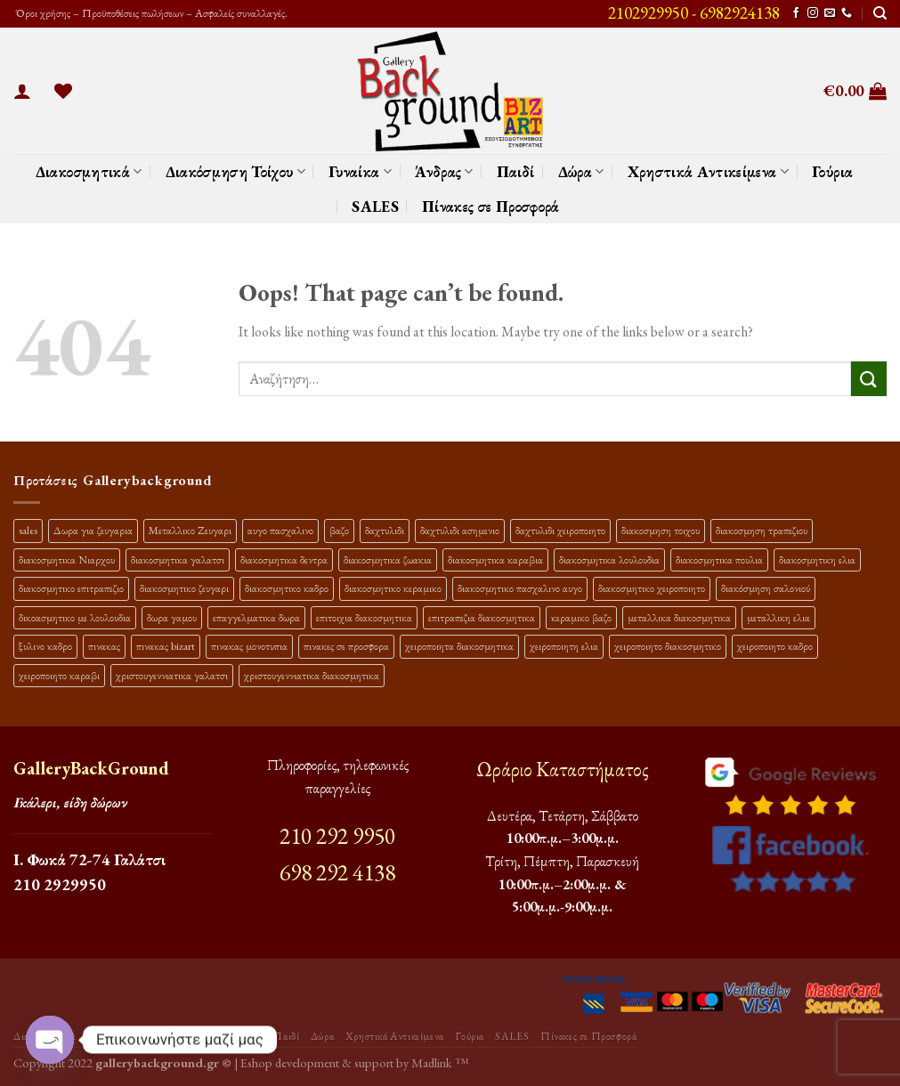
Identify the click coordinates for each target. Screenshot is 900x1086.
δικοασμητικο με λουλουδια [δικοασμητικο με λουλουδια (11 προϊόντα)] (75, 617)
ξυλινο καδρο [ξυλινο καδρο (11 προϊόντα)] (45, 645)
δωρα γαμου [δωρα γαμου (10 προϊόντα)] (172, 617)
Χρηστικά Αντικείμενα (709, 171)
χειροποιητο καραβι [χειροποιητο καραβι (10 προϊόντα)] (59, 675)
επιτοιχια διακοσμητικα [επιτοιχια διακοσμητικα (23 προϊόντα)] (364, 617)
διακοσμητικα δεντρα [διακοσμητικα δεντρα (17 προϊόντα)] (284, 559)
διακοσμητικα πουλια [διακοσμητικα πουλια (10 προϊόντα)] (719, 559)
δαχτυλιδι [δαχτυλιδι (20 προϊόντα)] (384, 530)
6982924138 (740, 13)
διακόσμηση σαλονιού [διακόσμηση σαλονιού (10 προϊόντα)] (765, 588)
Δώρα (581, 171)
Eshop (256, 1062)
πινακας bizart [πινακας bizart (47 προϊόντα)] (165, 645)
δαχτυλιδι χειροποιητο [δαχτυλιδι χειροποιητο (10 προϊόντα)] (560, 530)
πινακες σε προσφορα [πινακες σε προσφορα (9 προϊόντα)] (346, 645)
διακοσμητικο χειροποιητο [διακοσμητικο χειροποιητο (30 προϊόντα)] (651, 588)
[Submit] (869, 378)
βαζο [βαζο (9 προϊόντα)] (339, 530)
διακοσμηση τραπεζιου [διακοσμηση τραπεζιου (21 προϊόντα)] (761, 530)
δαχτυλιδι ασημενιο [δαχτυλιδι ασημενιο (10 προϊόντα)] (459, 530)
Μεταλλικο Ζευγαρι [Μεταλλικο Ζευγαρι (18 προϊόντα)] (190, 530)
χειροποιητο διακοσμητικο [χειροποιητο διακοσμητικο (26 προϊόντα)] (667, 645)
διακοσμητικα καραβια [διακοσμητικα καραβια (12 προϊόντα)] (495, 559)
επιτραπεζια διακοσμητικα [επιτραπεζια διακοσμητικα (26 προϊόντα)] (481, 617)
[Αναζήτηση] (880, 13)
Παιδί (516, 171)
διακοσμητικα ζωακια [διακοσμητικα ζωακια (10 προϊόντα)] (388, 559)
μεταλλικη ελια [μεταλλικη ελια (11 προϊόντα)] (778, 617)
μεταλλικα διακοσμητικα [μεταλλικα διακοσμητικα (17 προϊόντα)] (679, 617)
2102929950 (648, 13)
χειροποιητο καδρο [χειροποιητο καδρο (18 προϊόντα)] (775, 645)
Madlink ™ (439, 1062)
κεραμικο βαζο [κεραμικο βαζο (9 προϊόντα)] (581, 617)
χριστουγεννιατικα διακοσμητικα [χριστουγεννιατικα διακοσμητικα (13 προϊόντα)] (311, 675)
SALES (375, 206)
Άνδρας (444, 171)
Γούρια (832, 171)
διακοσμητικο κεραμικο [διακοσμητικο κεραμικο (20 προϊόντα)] (393, 588)
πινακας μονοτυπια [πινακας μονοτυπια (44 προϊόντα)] (249, 645)
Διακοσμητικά (89, 171)
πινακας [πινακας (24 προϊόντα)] (104, 645)
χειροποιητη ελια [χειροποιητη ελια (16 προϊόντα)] (564, 645)
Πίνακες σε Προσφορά (491, 206)
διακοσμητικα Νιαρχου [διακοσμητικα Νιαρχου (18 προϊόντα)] (67, 559)
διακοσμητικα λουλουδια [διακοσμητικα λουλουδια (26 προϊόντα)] (609, 559)
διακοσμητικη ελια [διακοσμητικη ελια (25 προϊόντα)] (817, 559)
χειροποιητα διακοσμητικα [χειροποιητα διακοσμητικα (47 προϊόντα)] (459, 645)
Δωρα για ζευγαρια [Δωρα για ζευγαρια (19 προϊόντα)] (93, 530)
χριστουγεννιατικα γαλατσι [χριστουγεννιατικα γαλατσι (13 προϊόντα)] (172, 675)
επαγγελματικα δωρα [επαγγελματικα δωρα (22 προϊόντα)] (256, 617)
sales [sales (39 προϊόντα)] (28, 530)
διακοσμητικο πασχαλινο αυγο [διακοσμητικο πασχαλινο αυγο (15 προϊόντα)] (520, 588)
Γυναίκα (360, 171)
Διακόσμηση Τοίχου (236, 171)
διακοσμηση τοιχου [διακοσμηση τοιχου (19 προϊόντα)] (660, 530)
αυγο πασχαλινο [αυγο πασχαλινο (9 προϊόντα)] (280, 530)
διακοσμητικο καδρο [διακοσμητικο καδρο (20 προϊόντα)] (286, 588)
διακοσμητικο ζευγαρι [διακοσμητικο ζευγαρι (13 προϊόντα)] (184, 588)
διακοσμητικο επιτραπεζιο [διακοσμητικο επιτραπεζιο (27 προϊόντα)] (71, 588)
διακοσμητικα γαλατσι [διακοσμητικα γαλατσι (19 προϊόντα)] (177, 559)
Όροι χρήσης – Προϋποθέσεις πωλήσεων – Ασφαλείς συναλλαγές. (150, 12)
